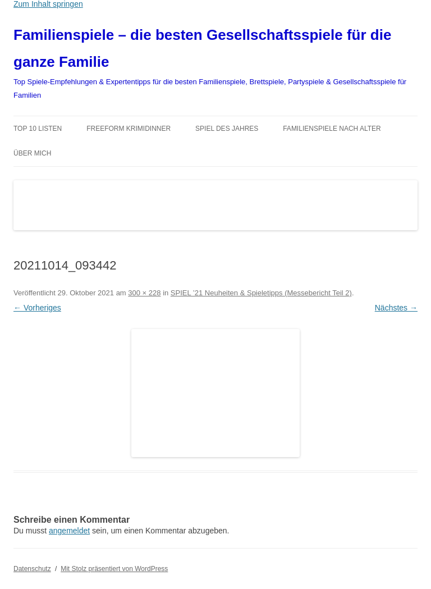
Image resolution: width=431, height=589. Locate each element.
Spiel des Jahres (226, 129)
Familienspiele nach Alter (332, 129)
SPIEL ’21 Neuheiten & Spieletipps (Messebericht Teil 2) (261, 293)
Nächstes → (396, 307)
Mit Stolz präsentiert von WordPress (114, 569)
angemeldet (69, 530)
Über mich (32, 153)
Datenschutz (32, 569)
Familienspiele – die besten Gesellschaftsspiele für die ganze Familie (202, 48)
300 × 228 (144, 293)
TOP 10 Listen (37, 129)
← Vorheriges (37, 307)
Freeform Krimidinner (128, 129)
